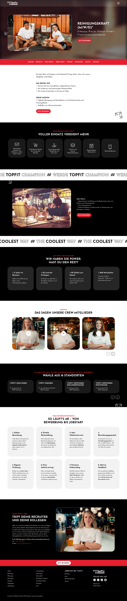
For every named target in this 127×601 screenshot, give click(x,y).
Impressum (96, 583)
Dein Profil (49, 62)
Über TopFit (60, 62)
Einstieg (67, 573)
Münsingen (39, 573)
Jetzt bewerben (85, 40)
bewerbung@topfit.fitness (24, 543)
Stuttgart (39, 583)
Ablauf (87, 62)
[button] (113, 353)
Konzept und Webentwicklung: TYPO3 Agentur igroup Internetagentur (25, 596)
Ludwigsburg (40, 571)
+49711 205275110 (20, 541)
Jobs (66, 576)
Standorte (79, 62)
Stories (69, 62)
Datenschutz (97, 585)
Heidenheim (11, 586)
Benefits (39, 62)
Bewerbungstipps (70, 578)
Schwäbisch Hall (40, 581)
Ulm (37, 586)
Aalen (9, 571)
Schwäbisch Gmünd (41, 578)
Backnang (10, 573)
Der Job (31, 62)
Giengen (10, 581)
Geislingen (11, 578)
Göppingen (11, 583)
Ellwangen (11, 576)
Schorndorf (39, 576)
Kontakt (96, 62)
